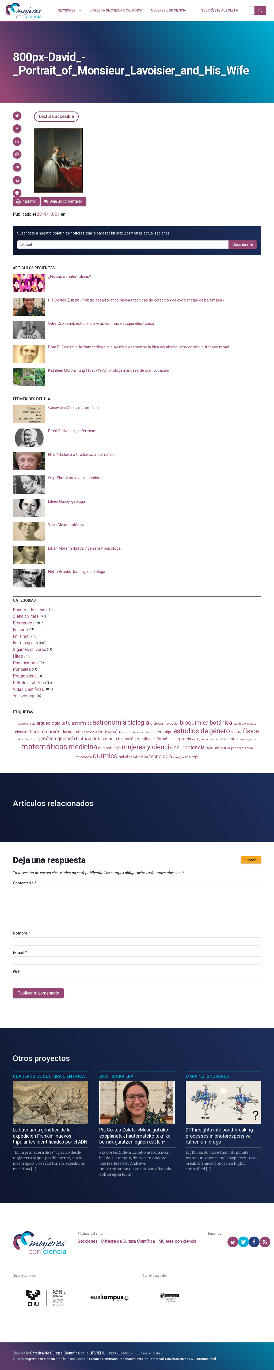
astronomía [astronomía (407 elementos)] (109, 722)
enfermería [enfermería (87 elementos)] (128, 732)
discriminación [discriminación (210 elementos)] (44, 731)
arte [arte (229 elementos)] (66, 723)
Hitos (18, 656)
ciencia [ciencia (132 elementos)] (21, 731)
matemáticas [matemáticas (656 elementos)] (44, 746)
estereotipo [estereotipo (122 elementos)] (162, 732)
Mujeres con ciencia (177, 1241)
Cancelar (251, 860)
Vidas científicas (28, 689)
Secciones (87, 1241)
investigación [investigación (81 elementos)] (247, 739)
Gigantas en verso (29, 649)
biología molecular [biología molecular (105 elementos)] (164, 723)
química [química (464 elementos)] (105, 756)
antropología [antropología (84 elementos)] (27, 723)
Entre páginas (25, 642)
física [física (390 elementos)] (251, 731)
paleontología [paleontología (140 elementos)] (218, 748)
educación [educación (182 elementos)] (109, 731)
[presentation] (137, 283)
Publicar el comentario (38, 993)
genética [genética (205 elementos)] (46, 738)
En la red (21, 636)
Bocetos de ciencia (30, 609)
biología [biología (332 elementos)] (138, 722)
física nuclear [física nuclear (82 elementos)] (27, 739)
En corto (20, 629)
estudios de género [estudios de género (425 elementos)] (201, 731)
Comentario (24, 883)
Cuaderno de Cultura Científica (49, 1076)
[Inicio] (23, 10)
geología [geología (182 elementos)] (66, 738)
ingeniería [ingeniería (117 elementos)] (183, 739)
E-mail (20, 952)
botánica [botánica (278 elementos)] (221, 722)
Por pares (22, 669)
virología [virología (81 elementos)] (178, 757)
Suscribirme (243, 244)
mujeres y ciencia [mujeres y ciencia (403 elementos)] (147, 747)
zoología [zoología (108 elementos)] (191, 757)
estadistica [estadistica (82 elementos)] (144, 732)
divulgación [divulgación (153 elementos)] (72, 731)
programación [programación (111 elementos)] (242, 748)
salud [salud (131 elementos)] (123, 756)
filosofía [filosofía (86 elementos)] (236, 732)
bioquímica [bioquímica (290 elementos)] (194, 722)
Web (16, 972)
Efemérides (24, 623)
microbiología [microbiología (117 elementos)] (109, 748)
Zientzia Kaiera (116, 1076)
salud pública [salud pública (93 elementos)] (138, 757)
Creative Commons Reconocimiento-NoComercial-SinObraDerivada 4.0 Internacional (152, 1359)
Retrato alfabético (29, 682)
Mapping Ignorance (207, 1076)
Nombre (21, 933)
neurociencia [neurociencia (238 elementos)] (189, 747)
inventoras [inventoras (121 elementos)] (229, 739)
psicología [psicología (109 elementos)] (83, 757)
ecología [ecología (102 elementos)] (90, 732)
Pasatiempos (25, 662)
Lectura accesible (56, 116)
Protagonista (25, 676)
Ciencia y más (26, 616)
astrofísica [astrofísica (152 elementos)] (82, 723)
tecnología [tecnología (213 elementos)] (160, 756)
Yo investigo (24, 695)
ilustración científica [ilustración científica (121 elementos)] (135, 739)
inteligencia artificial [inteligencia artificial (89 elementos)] (205, 739)
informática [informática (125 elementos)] (164, 738)
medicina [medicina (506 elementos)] (82, 747)
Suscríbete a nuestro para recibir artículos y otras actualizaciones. (93, 233)
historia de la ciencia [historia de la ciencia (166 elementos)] (96, 738)
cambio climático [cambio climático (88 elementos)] (245, 723)
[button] (17, 115)
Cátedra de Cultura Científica (128, 1241)
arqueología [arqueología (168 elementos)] (48, 723)
